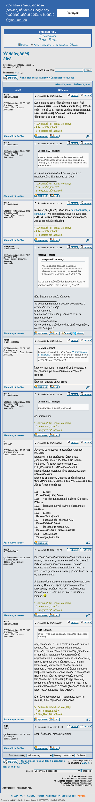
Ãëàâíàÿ (14, 796)
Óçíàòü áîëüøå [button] (16, 20)
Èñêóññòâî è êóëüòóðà (62, 78)
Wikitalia (81, 796)
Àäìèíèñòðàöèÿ (53, 796)
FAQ (42, 40)
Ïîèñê (53, 40)
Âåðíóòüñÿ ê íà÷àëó (14, 136)
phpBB (12, 800)
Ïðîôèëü (23, 45)
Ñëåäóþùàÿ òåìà (82, 84)
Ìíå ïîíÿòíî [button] (73, 13)
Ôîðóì (22, 796)
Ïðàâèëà (40, 796)
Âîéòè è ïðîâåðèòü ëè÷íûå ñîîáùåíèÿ (49, 45)
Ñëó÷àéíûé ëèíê (68, 796)
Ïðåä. (17, 73)
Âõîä (74, 45)
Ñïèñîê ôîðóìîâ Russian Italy (34, 78)
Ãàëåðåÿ (31, 796)
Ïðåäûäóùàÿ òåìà (63, 84)
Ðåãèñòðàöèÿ (48, 36)
